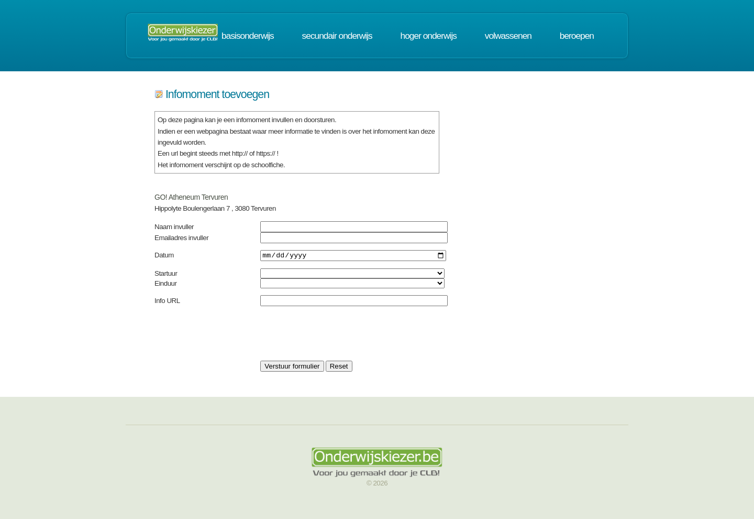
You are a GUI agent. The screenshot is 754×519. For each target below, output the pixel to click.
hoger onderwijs (429, 35)
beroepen (577, 35)
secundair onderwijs (337, 35)
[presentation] (339, 335)
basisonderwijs (247, 35)
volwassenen (508, 35)
